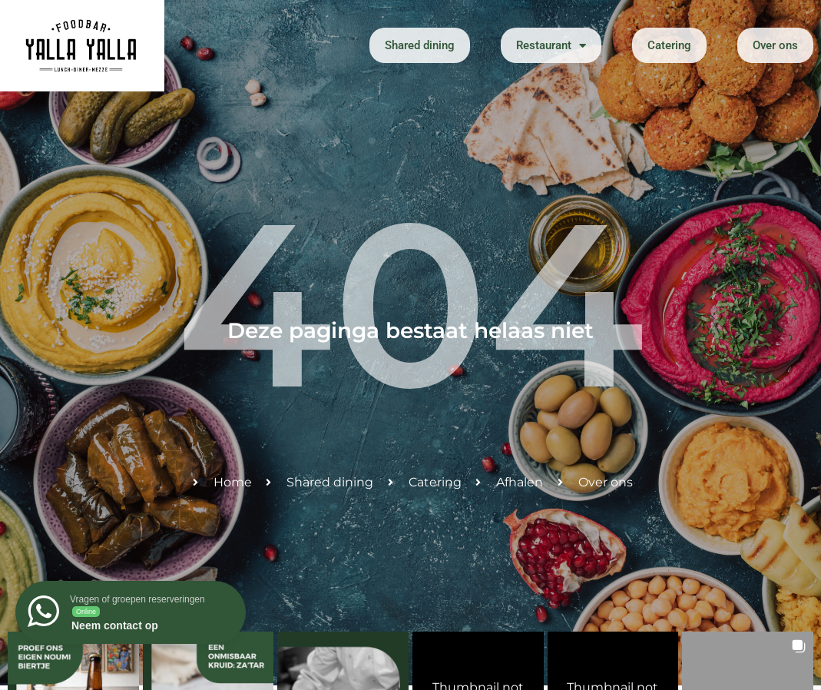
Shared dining (420, 45)
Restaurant (551, 45)
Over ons (775, 45)
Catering (669, 45)
